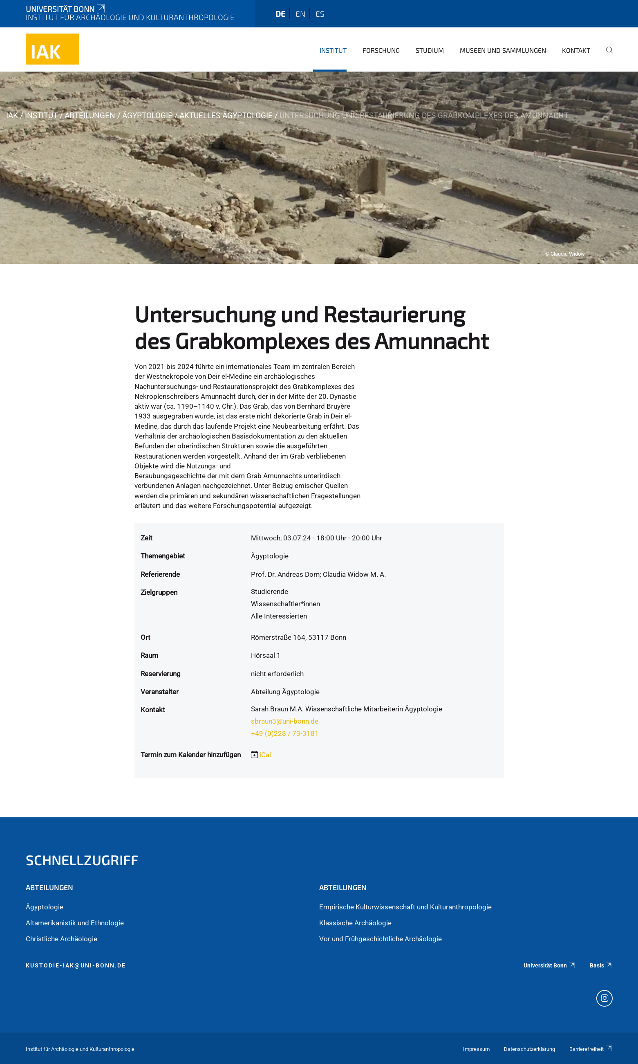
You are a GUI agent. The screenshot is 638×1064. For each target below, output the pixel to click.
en (300, 13)
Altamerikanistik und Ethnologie (75, 923)
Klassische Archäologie (355, 923)
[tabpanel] (319, 168)
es (320, 13)
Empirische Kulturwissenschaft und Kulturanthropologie (405, 907)
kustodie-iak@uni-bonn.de (76, 965)
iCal (265, 755)
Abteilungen (90, 115)
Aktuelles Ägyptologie (226, 115)
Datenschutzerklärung (529, 1049)
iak (12, 115)
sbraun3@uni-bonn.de (284, 721)
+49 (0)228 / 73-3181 (285, 733)
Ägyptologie (147, 115)
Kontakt (576, 50)
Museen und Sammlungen (503, 50)
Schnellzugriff (82, 859)
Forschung (381, 50)
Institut (333, 50)
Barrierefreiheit (591, 1049)
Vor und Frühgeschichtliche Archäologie (380, 939)
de (280, 13)
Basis (601, 965)
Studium (430, 50)
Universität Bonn (66, 8)
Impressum (476, 1049)
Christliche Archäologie (61, 939)
